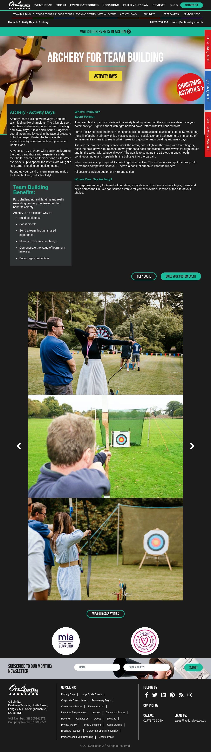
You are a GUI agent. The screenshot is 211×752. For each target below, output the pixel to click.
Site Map (111, 718)
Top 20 (61, 5)
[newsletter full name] (97, 667)
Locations (111, 5)
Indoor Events (64, 14)
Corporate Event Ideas (73, 700)
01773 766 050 (159, 22)
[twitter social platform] (154, 694)
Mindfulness (192, 14)
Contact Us (82, 718)
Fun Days (149, 14)
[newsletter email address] (146, 667)
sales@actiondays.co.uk (187, 22)
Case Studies (114, 724)
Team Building (22, 14)
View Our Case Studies (105, 614)
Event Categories (84, 5)
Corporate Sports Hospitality (102, 730)
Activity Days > (28, 22)
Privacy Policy (69, 724)
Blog (174, 5)
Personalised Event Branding (77, 736)
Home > (13, 22)
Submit (193, 667)
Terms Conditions (92, 724)
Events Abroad (96, 706)
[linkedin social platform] (163, 694)
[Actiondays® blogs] (181, 694)
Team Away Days (101, 700)
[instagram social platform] (190, 694)
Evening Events (86, 14)
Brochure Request (71, 730)
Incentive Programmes (73, 712)
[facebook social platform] (146, 694)
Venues (96, 712)
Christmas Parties (115, 712)
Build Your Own (135, 5)
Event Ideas (43, 5)
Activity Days (128, 14)
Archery (44, 22)
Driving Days (68, 694)
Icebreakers (171, 14)
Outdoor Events (43, 14)
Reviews (158, 5)
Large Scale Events (91, 694)
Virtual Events (107, 14)
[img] (146, 694)
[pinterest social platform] (172, 694)
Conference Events (71, 706)
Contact (191, 5)
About (97, 718)
